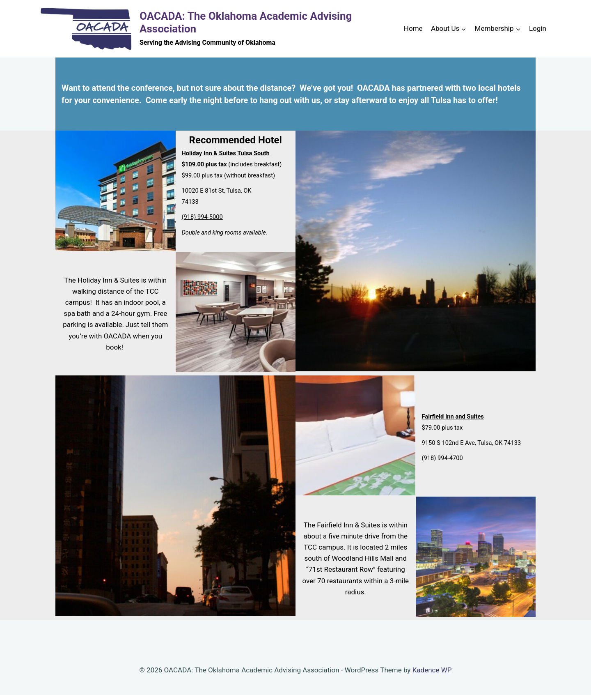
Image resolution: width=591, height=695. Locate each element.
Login (537, 28)
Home (413, 28)
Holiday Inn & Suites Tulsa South (226, 153)
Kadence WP (432, 670)
